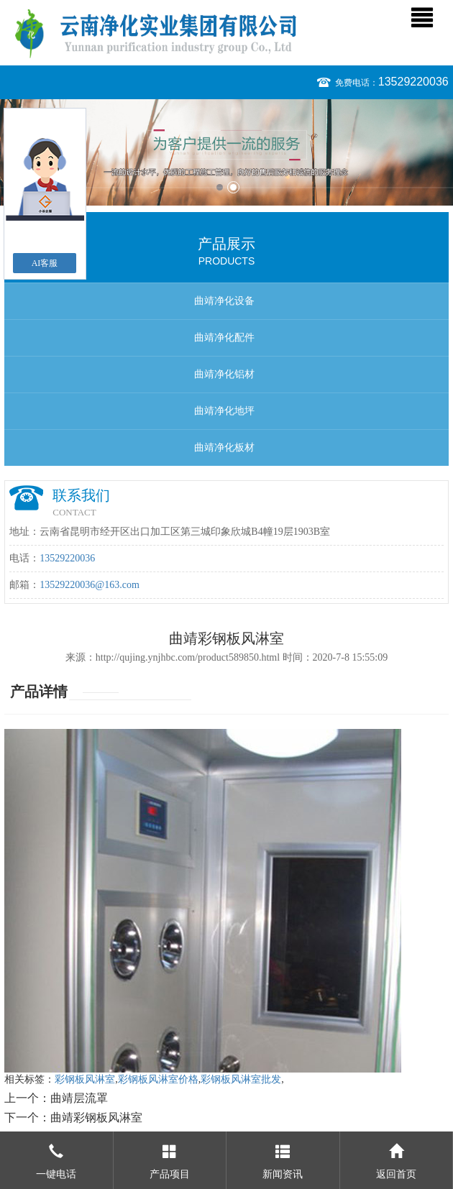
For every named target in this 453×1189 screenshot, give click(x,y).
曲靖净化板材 (224, 447)
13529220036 (413, 81)
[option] (226, 152)
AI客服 (45, 263)
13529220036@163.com (89, 584)
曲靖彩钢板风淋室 (96, 1117)
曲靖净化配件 (224, 337)
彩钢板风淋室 (85, 1079)
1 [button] (219, 187)
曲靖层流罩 (79, 1098)
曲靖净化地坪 (224, 410)
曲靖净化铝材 (224, 374)
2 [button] (233, 187)
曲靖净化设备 (224, 300)
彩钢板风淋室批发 (241, 1079)
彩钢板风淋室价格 (158, 1079)
